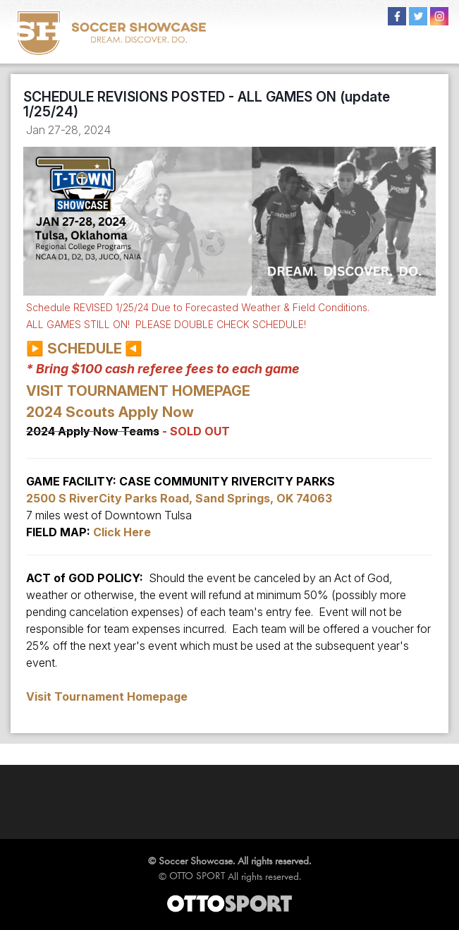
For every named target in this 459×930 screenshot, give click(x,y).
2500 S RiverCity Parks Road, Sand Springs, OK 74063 (179, 498)
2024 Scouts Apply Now (110, 412)
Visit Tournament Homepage (107, 696)
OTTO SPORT (197, 876)
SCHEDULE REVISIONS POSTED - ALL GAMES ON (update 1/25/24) (206, 104)
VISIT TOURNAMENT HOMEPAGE (138, 390)
